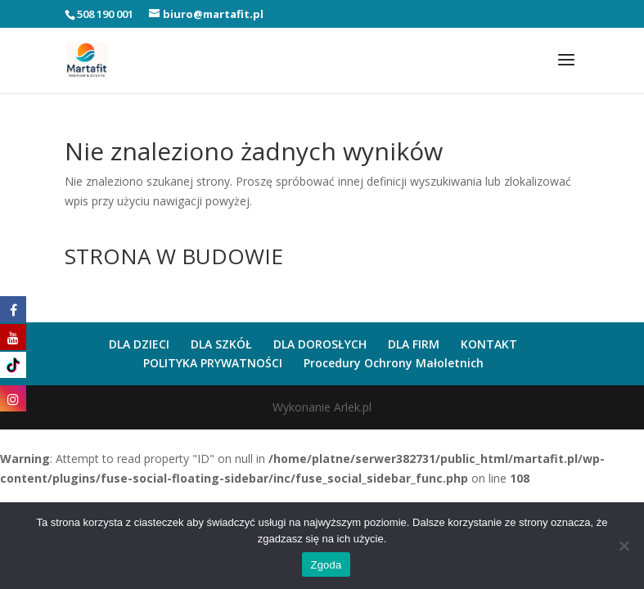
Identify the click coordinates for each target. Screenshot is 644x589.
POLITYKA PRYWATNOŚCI (212, 363)
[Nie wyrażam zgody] (623, 545)
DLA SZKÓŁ (221, 344)
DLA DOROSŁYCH (320, 344)
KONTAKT (489, 344)
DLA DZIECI (139, 344)
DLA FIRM (413, 344)
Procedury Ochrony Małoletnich (394, 363)
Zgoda (325, 565)
